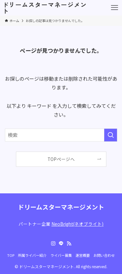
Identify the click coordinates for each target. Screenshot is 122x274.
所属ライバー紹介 (32, 255)
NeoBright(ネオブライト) (77, 224)
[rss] (69, 243)
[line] (61, 243)
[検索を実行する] (110, 135)
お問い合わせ (104, 255)
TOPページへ (61, 159)
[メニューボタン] (114, 8)
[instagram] (53, 243)
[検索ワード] (61, 135)
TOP (10, 255)
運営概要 (82, 255)
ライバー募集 (61, 255)
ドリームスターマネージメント (45, 8)
